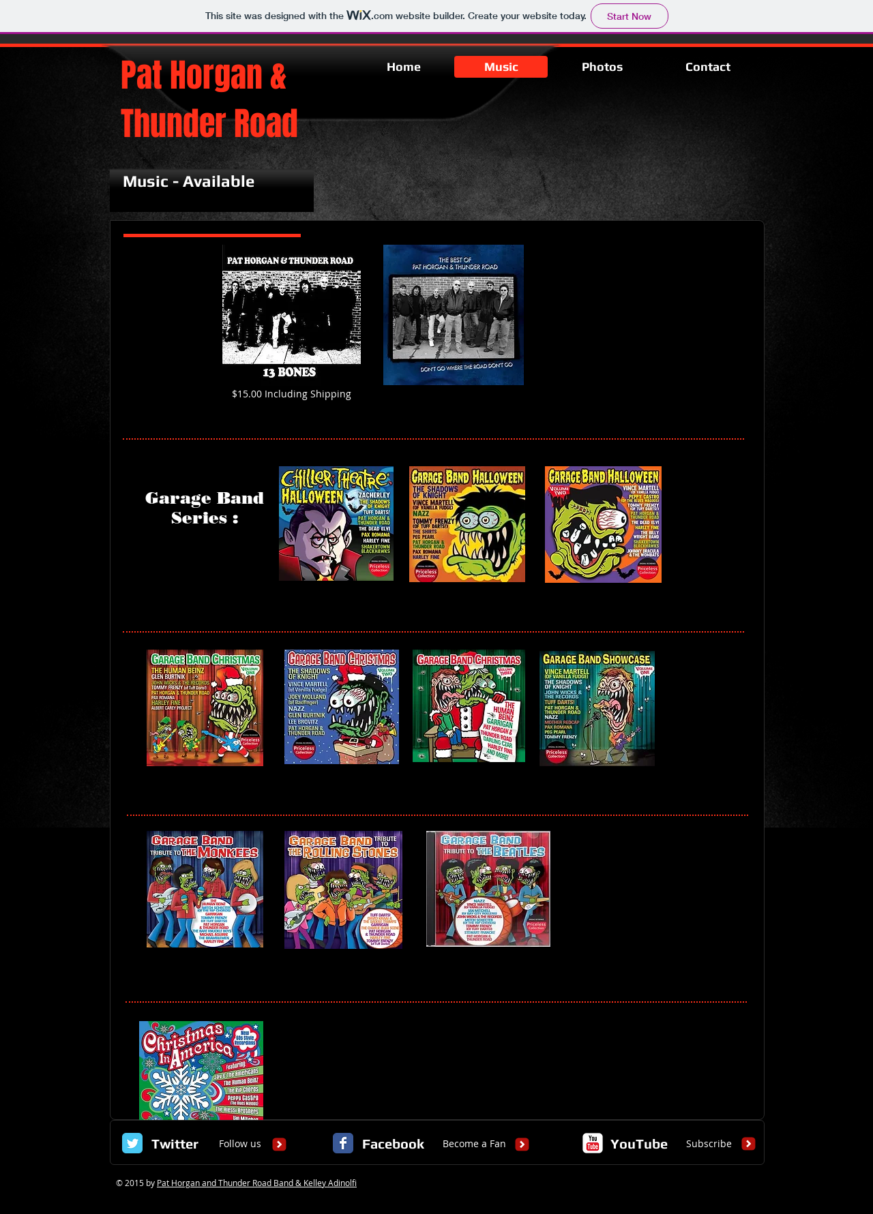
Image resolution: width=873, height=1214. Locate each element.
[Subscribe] (709, 1144)
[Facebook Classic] (343, 1143)
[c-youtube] (592, 1143)
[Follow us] (240, 1144)
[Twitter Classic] (132, 1143)
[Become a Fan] (474, 1144)
